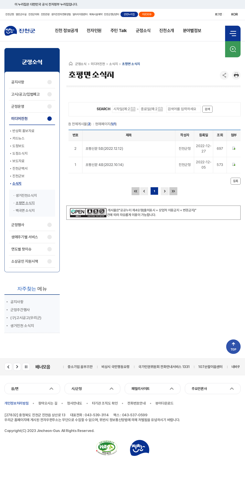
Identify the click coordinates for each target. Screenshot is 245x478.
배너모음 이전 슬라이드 (8, 367)
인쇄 (236, 75)
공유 (224, 75)
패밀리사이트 (141, 389)
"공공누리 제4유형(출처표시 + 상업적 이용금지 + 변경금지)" (157, 210)
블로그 (184, 14)
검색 (233, 49)
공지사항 (16, 302)
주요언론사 (199, 389)
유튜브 (199, 14)
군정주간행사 (20, 310)
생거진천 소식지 (22, 326)
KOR (234, 14)
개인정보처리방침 (16, 403)
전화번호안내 (136, 403)
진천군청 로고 (19, 31)
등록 (235, 181)
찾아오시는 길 (47, 403)
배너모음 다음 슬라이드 (17, 367)
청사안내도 (74, 403)
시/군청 (76, 389)
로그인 (218, 14)
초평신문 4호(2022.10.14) (104, 165)
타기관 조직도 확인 (105, 403)
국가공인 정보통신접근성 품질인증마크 (107, 448)
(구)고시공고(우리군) (25, 318)
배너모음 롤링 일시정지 (26, 367)
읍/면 (15, 389)
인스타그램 (207, 14)
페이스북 (191, 14)
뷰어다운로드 (164, 403)
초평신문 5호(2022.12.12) (104, 148)
